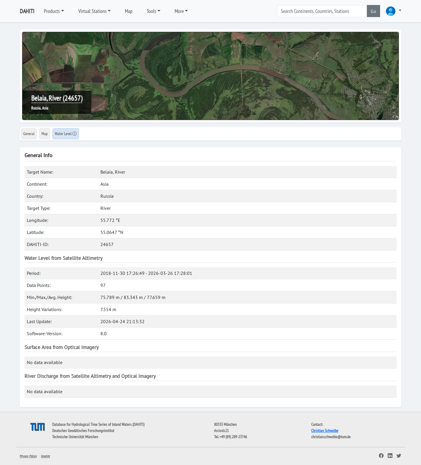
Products (52, 11)
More (179, 11)
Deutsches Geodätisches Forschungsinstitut (83, 430)
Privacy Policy (28, 456)
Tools (151, 11)
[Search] (322, 11)
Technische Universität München (75, 436)
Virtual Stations (92, 11)
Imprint (45, 456)
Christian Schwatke (324, 430)
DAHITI (27, 11)
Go (373, 11)
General (28, 133)
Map (128, 11)
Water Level (66, 133)
